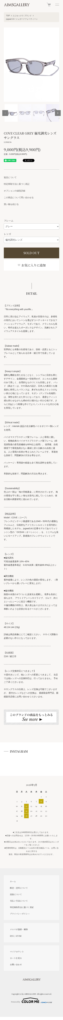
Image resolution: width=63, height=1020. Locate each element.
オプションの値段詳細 (14, 191)
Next (58, 113)
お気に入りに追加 (31, 265)
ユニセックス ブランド (22, 16)
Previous (5, 113)
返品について (10, 177)
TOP (8, 16)
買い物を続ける (11, 204)
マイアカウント (17, 951)
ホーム (13, 881)
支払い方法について (19, 900)
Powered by (31, 1000)
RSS (12, 935)
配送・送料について (19, 887)
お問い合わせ (16, 964)
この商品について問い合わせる (19, 197)
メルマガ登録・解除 (19, 929)
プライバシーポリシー (20, 913)
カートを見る (16, 958)
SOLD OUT (31, 253)
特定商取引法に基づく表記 (16, 184)
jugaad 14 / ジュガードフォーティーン (22, 19)
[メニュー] (56, 4)
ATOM (18, 935)
